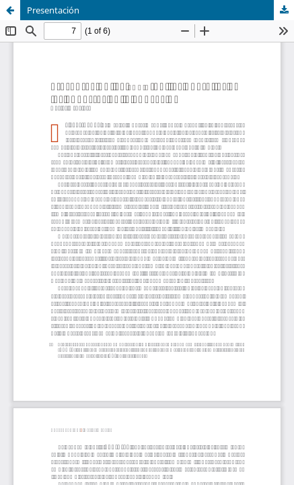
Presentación (53, 10)
